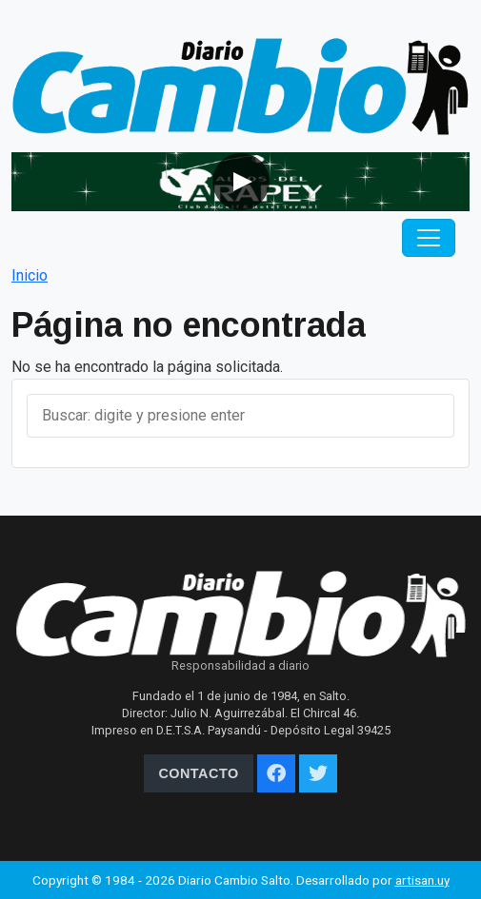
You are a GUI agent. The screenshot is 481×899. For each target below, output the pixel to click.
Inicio (29, 275)
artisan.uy (422, 880)
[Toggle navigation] (428, 238)
